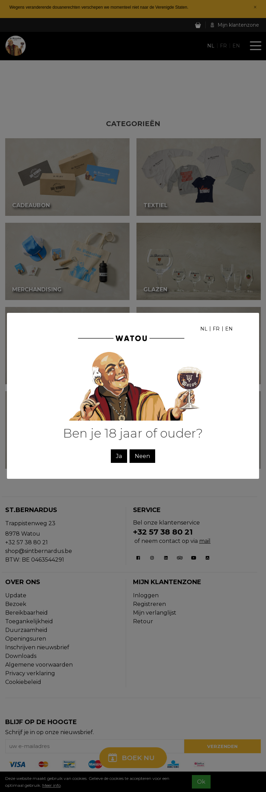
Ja (119, 456)
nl (203, 328)
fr (216, 328)
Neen (142, 456)
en (229, 328)
